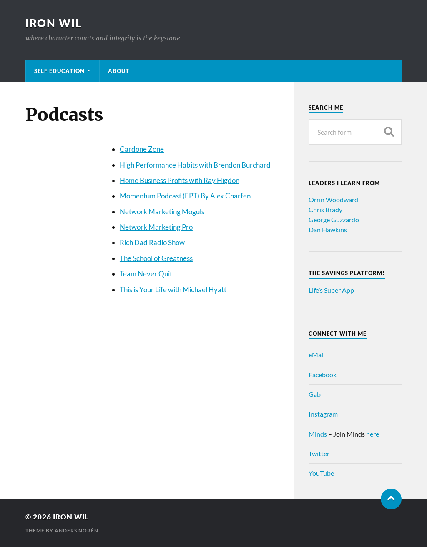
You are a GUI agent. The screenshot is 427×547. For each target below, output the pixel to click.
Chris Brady (325, 209)
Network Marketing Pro (156, 227)
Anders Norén (76, 530)
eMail (317, 355)
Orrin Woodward (333, 199)
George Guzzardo (334, 219)
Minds (318, 434)
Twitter (319, 453)
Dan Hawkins (328, 229)
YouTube (321, 473)
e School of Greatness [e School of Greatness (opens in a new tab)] (160, 258)
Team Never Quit (146, 273)
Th (124, 258)
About (118, 71)
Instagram (323, 414)
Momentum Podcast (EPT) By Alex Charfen (185, 195)
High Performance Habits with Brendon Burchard (195, 165)
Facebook (323, 375)
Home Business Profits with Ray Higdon (179, 180)
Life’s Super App (331, 290)
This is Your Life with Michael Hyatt (173, 289)
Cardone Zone (142, 149)
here (372, 434)
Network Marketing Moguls (162, 211)
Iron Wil (53, 23)
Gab (315, 394)
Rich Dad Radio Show (152, 242)
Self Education (59, 71)
